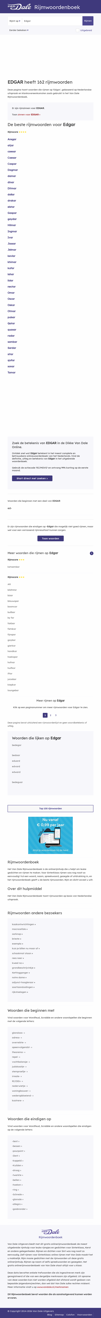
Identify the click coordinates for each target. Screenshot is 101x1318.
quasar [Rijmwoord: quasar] (12, 329)
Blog (49, 1314)
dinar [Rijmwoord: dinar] (11, 182)
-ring (14, 1189)
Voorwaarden (84, 1314)
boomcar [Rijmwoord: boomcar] (12, 606)
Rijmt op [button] (14, 20)
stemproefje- (19, 1071)
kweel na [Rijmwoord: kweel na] (17, 963)
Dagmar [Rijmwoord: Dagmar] (13, 169)
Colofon (70, 1314)
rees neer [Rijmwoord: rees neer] (17, 958)
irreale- (16, 1076)
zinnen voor (28, 114)
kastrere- (17, 1100)
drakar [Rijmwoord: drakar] (12, 200)
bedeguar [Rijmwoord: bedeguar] (17, 782)
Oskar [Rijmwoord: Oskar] (11, 305)
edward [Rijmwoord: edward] (16, 772)
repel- (15, 1056)
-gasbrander (19, 1209)
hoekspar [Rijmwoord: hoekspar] (13, 656)
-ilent (15, 1141)
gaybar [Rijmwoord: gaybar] (12, 640)
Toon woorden (50, 538)
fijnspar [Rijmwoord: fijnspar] (12, 634)
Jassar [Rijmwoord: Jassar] (12, 243)
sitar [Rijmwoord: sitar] (10, 354)
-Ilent (15, 1155)
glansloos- (17, 1032)
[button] (91, 553)
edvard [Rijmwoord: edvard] (16, 766)
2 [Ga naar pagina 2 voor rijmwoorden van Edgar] (50, 715)
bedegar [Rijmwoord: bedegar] (16, 745)
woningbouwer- (20, 1090)
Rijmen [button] (88, 20)
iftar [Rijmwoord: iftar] (10, 673)
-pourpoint (17, 1151)
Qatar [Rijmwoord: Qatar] (11, 323)
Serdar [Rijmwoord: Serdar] (12, 347)
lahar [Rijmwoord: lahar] (11, 274)
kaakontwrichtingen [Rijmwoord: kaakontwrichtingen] (23, 924)
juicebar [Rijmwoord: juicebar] (12, 679)
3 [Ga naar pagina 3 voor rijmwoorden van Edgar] (55, 715)
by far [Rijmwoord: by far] (11, 617)
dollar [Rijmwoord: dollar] (11, 194)
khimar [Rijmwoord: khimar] (12, 262)
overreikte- (18, 1042)
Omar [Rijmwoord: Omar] (11, 292)
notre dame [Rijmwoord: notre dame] (18, 977)
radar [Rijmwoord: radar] (11, 335)
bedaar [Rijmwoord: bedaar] (16, 755)
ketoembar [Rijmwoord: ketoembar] (14, 566)
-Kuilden (16, 1165)
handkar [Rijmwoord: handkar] (12, 651)
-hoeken (16, 1184)
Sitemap (59, 1314)
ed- (10, 508)
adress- (16, 1037)
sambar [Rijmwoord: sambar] (12, 341)
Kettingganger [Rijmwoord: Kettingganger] (20, 972)
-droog (15, 1170)
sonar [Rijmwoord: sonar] (11, 366)
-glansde (17, 1199)
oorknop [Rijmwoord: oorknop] (16, 934)
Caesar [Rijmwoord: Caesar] (12, 157)
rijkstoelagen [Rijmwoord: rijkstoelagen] (19, 992)
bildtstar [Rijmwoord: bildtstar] (12, 589)
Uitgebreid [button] (86, 30)
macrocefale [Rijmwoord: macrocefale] (19, 929)
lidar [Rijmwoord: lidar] (10, 280)
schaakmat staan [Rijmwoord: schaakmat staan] (21, 953)
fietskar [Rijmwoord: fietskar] (12, 628)
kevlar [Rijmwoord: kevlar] (11, 255)
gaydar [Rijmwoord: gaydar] (12, 219)
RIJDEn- (16, 1081)
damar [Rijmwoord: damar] (12, 176)
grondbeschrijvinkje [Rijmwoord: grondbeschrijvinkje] (22, 967)
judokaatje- (18, 1066)
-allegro (16, 1204)
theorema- (18, 1052)
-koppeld (17, 1160)
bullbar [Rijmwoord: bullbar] (11, 612)
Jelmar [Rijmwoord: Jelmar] (12, 249)
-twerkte (16, 1175)
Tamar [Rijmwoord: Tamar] (11, 372)
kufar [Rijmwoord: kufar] (11, 268)
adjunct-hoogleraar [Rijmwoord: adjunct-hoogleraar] (22, 982)
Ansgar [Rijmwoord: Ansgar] (12, 139)
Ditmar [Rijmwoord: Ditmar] (12, 188)
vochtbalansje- (20, 1061)
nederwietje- (19, 1085)
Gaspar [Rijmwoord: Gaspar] (12, 212)
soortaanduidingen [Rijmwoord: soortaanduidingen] (22, 987)
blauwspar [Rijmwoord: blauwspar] (13, 601)
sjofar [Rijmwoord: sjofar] (11, 360)
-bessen (16, 1146)
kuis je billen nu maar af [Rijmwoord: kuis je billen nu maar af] (25, 948)
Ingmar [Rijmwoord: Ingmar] (12, 231)
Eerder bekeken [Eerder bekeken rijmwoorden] (18, 30)
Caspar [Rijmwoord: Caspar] (12, 163)
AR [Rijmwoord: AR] (9, 584)
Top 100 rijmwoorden (50, 808)
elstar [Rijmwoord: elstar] (11, 206)
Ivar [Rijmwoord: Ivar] (10, 237)
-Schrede (17, 1194)
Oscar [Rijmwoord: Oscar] (11, 298)
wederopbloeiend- (22, 1095)
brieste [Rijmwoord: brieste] (15, 938)
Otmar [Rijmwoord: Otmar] (12, 311)
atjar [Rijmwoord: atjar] (11, 145)
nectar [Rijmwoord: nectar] (12, 286)
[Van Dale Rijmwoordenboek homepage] (21, 7)
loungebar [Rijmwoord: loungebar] (13, 690)
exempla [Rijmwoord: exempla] (16, 943)
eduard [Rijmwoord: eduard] (16, 760)
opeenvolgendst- (21, 1047)
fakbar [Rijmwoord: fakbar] (11, 623)
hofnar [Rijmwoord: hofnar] (11, 662)
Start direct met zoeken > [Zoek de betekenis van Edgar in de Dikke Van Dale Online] (32, 478)
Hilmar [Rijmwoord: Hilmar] (12, 225)
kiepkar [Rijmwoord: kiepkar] (12, 684)
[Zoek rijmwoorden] (38, 21)
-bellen (15, 1180)
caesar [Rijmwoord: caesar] (12, 151)
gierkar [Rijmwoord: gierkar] (12, 645)
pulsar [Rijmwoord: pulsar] (11, 317)
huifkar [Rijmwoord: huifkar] (11, 668)
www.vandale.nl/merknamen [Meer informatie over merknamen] (52, 1287)
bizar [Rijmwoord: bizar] (10, 595)
